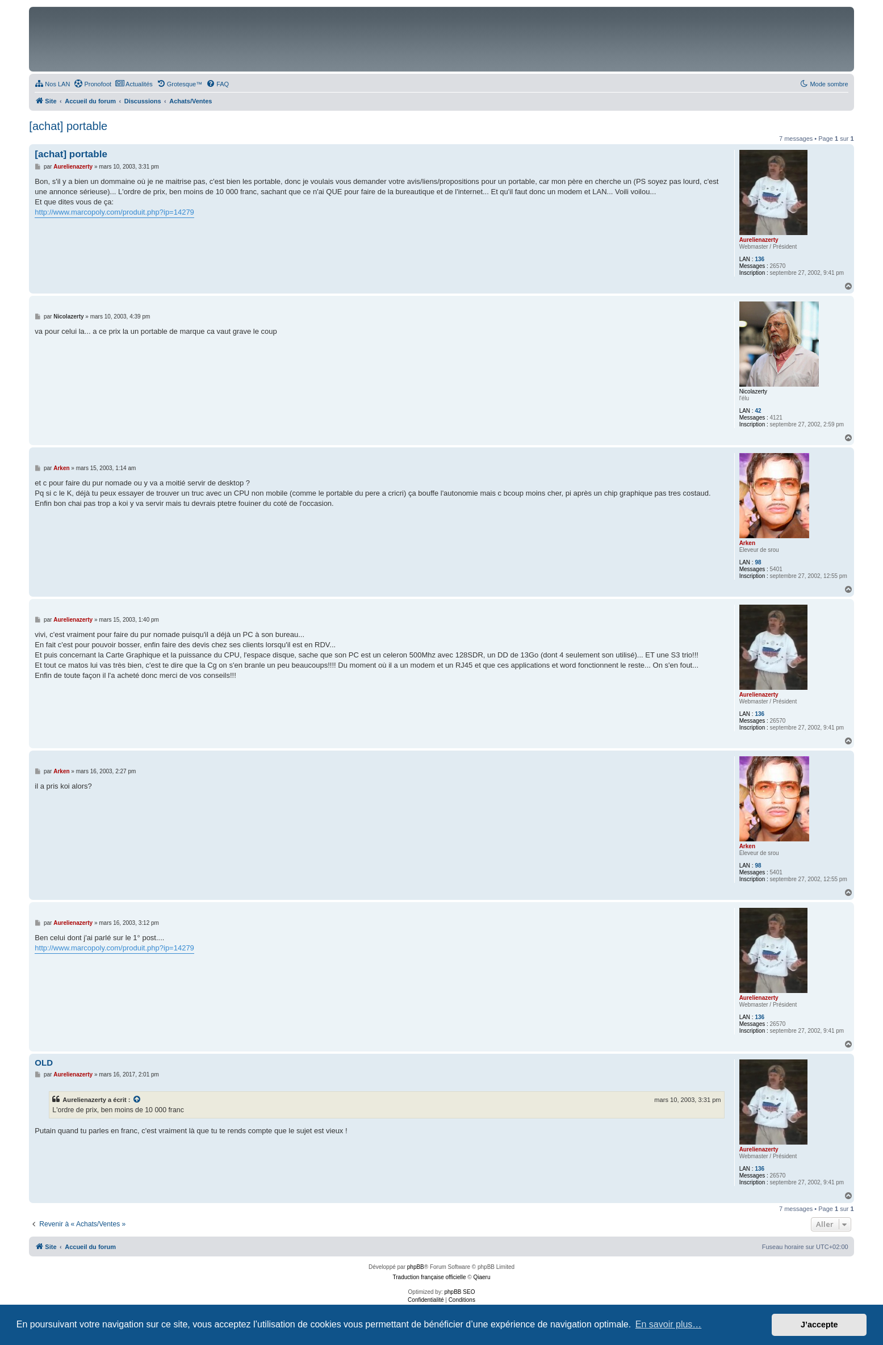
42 (758, 411)
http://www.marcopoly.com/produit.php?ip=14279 (114, 212)
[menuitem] (52, 84)
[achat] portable (68, 126)
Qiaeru (481, 1277)
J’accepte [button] (819, 1324)
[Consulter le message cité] (137, 1100)
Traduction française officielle (429, 1277)
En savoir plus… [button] (668, 1324)
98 (758, 562)
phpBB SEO (460, 1292)
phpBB (415, 1267)
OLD (44, 1062)
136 (759, 259)
